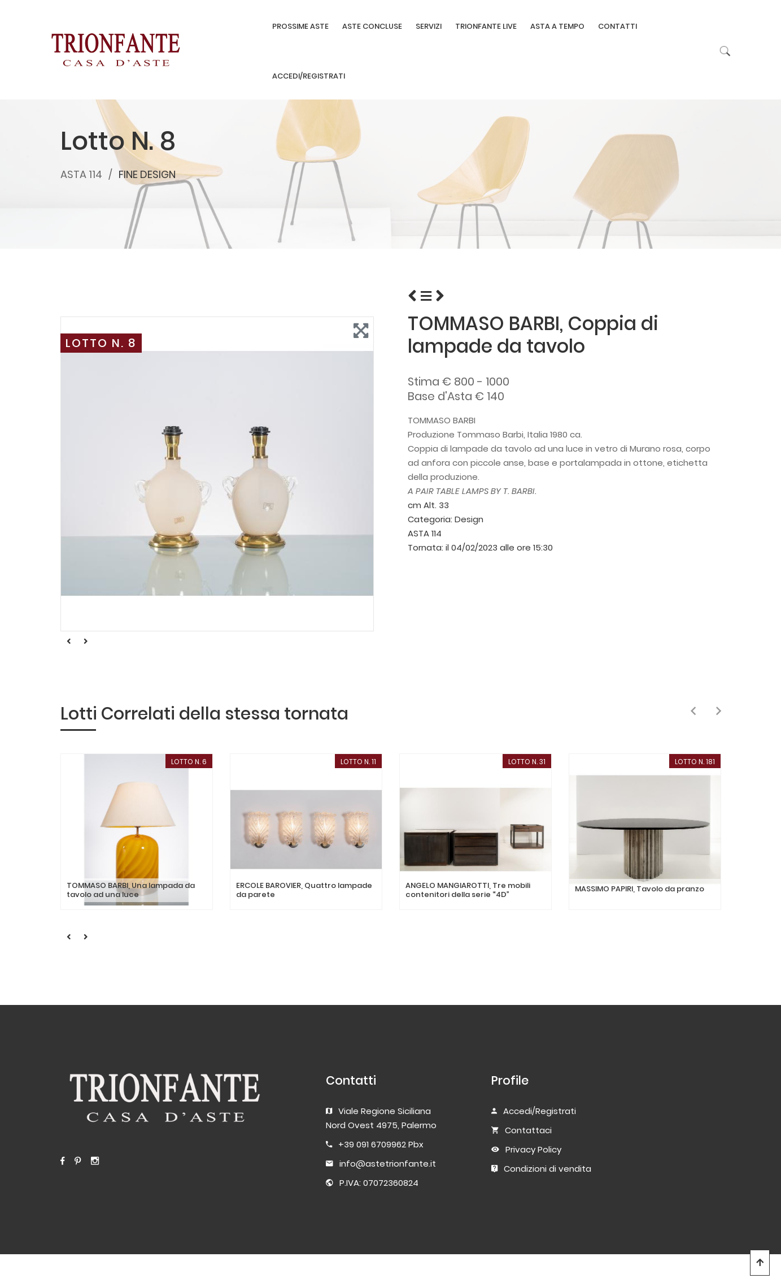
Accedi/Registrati (539, 1111)
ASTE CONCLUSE (372, 26)
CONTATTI (617, 26)
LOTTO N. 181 (695, 761)
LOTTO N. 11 (358, 761)
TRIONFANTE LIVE (486, 26)
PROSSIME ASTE (300, 26)
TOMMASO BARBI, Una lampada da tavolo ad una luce (131, 890)
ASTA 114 (81, 174)
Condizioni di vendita (547, 1169)
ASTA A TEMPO (557, 26)
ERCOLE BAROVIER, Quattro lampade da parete (304, 890)
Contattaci (528, 1130)
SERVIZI (429, 26)
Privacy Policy (533, 1149)
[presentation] (693, 711)
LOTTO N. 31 (527, 761)
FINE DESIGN (147, 174)
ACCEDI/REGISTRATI (308, 76)
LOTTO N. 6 (189, 761)
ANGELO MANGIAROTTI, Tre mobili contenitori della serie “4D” (467, 890)
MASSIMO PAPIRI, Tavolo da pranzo (639, 889)
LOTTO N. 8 (101, 343)
